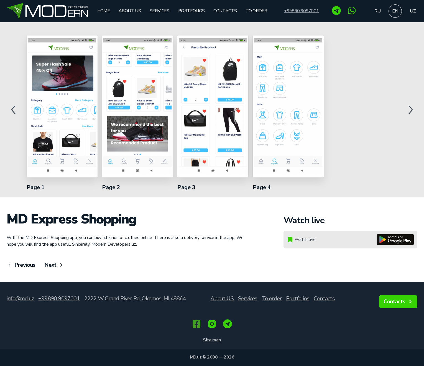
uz (413, 11)
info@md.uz (20, 298)
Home (103, 11)
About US (130, 11)
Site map (212, 340)
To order (256, 11)
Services (159, 11)
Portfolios (191, 11)
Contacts (225, 11)
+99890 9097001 (301, 11)
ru (377, 11)
